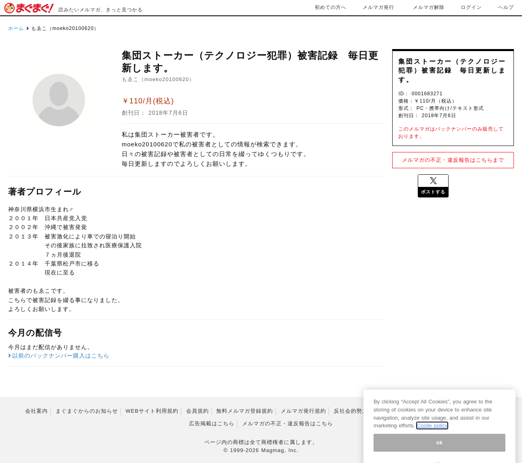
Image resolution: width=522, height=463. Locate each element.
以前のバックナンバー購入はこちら (59, 355)
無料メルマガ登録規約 (244, 411)
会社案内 (36, 411)
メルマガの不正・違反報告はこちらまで (453, 160)
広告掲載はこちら (211, 423)
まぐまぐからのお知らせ (87, 411)
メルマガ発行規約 (303, 411)
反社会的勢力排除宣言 (362, 411)
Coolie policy (432, 443)
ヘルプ (506, 7)
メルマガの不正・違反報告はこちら (287, 423)
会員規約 (197, 411)
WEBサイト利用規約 (151, 411)
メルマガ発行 (378, 7)
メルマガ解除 (429, 7)
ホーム (16, 28)
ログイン (471, 7)
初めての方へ (330, 7)
